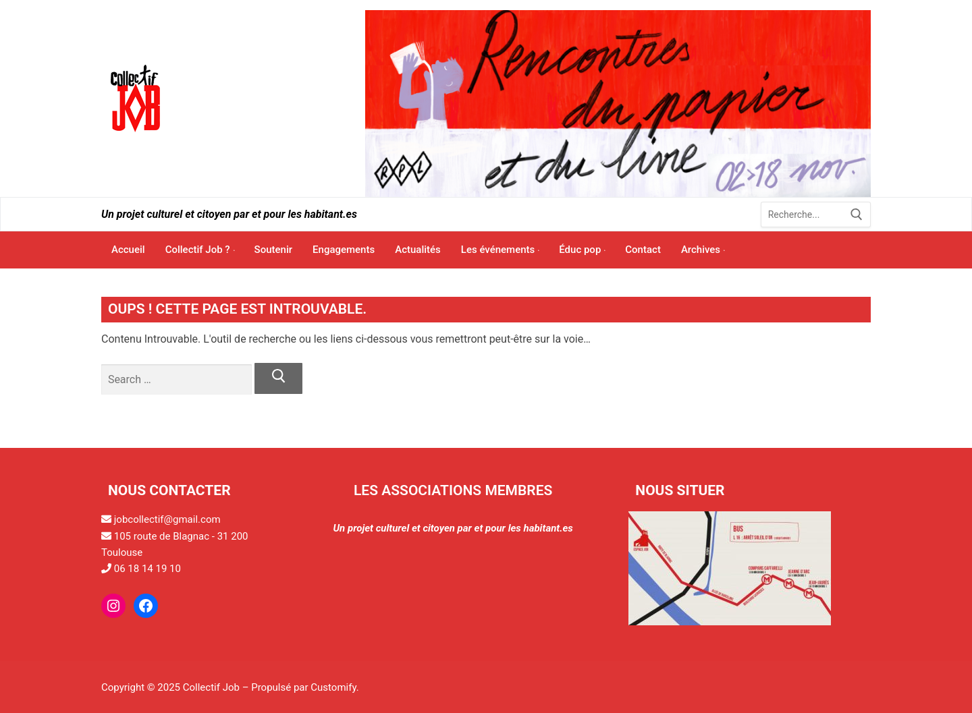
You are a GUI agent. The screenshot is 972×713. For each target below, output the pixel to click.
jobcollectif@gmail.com (167, 519)
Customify (333, 687)
